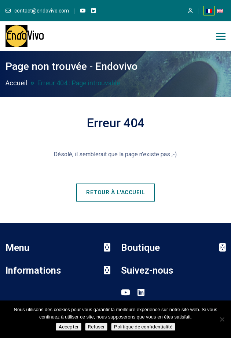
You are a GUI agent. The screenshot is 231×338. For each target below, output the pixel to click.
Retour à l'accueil (115, 192)
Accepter (68, 327)
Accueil (16, 83)
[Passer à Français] (209, 10)
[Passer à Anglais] (220, 10)
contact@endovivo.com (41, 11)
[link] (83, 11)
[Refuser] (221, 319)
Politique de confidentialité (143, 327)
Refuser (96, 327)
